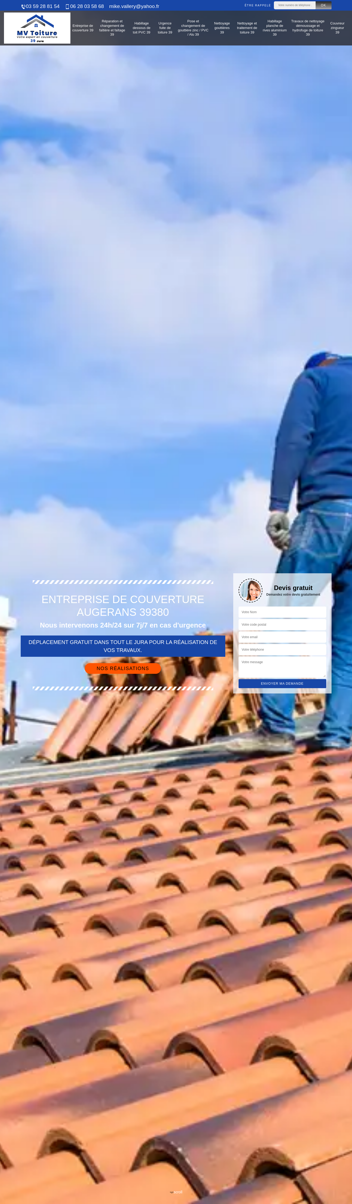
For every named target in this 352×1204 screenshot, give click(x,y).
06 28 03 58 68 (84, 6)
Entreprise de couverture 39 (83, 28)
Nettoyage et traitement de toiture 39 (247, 27)
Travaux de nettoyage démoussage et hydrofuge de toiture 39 (307, 28)
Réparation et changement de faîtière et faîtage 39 (112, 28)
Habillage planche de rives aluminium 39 (275, 28)
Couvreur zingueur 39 (337, 27)
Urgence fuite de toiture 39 (165, 27)
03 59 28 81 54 (40, 6)
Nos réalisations (123, 668)
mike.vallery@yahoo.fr (134, 6)
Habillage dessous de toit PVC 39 (142, 27)
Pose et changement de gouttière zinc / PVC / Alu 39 (193, 28)
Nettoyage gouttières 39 (222, 27)
